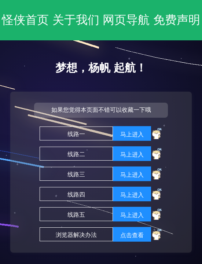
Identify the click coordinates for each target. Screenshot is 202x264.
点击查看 (132, 235)
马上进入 (132, 134)
